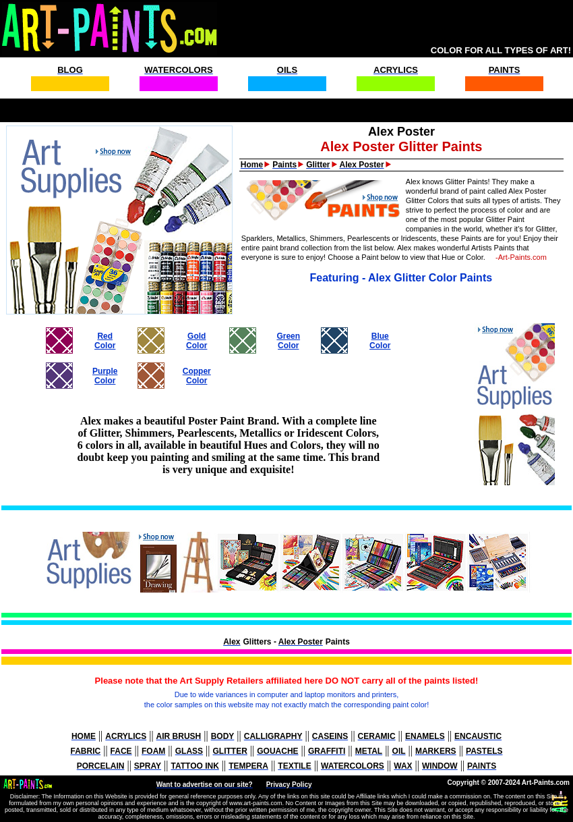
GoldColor (196, 340)
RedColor (104, 340)
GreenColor (288, 340)
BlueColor (379, 340)
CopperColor (197, 375)
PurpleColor (104, 375)
